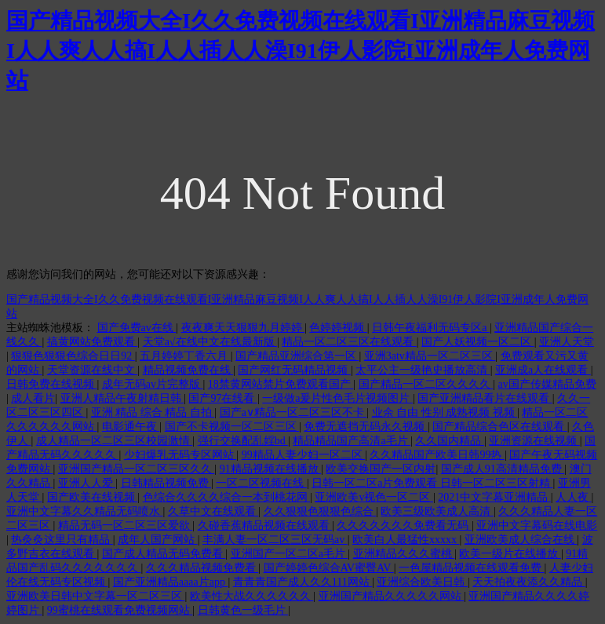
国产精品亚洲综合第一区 (297, 356)
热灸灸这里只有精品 (62, 540)
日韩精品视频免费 (166, 483)
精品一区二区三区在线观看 (349, 342)
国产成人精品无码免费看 (164, 554)
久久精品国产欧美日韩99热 (437, 455)
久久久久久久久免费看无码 (404, 525)
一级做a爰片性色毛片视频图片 (337, 398)
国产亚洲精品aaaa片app (170, 582)
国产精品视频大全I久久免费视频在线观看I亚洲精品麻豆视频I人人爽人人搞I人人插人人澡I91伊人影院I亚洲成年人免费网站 (300, 51)
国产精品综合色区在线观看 (499, 426)
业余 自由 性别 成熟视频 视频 (445, 412)
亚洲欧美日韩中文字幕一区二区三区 (95, 596)
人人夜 (574, 497)
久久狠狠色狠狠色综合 (320, 511)
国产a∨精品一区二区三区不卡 (293, 412)
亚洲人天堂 (566, 342)
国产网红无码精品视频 (294, 370)
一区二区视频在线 (261, 483)
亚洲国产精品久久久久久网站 (392, 596)
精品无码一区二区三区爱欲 (125, 525)
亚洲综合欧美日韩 (422, 582)
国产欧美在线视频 (92, 497)
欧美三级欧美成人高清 (437, 511)
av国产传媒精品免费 (546, 384)
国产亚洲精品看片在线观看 (484, 398)
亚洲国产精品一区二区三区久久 (136, 469)
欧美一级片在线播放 (510, 554)
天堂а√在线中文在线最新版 (210, 342)
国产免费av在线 (137, 328)
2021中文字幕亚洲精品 (494, 497)
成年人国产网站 (158, 540)
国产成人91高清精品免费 (503, 469)
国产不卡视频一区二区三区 (232, 426)
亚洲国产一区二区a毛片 (289, 554)
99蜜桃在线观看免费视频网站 (120, 610)
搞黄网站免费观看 (92, 342)
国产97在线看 (222, 398)
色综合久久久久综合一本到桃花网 (227, 497)
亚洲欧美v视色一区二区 (374, 497)
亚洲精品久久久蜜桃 (404, 554)
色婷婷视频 (338, 328)
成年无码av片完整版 (152, 384)
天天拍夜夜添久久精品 (528, 582)
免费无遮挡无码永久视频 (366, 426)
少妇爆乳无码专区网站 (180, 455)
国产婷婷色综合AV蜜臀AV (329, 568)
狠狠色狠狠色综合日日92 (73, 356)
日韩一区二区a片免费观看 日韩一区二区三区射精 (432, 483)
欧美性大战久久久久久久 (252, 596)
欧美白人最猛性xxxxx (406, 540)
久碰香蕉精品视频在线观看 (265, 525)
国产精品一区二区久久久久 (426, 384)
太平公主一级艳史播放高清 (422, 370)
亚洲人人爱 (87, 483)
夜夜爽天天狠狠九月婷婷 (243, 328)
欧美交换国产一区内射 (381, 469)
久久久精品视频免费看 (202, 568)
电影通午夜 (131, 426)
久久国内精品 (449, 441)
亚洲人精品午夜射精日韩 (122, 398)
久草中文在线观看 (213, 511)
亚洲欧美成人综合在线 (521, 540)
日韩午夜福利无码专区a (431, 328)
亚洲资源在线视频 (534, 441)
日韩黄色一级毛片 (243, 610)
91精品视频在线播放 (271, 469)
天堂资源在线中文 (92, 370)
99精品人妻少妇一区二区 (304, 455)
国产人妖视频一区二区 (477, 342)
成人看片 (33, 398)
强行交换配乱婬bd (243, 441)
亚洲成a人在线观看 (543, 370)
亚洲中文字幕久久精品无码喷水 (84, 511)
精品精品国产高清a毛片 (351, 441)
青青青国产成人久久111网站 (302, 582)
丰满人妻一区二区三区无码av (275, 540)
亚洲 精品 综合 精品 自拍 (153, 412)
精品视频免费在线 (188, 370)
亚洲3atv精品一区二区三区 (430, 356)
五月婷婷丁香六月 (185, 356)
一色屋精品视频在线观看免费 (472, 568)
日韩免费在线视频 (51, 384)
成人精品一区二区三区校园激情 (114, 441)
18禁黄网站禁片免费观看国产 (281, 384)
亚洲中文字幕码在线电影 (536, 525)
